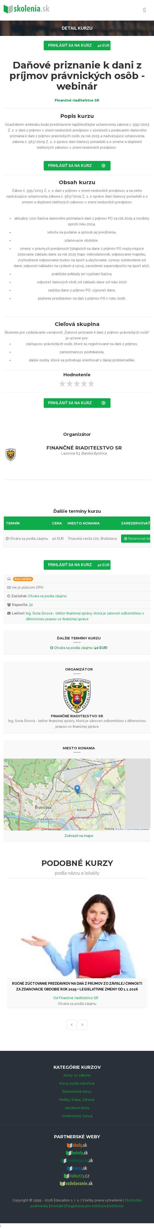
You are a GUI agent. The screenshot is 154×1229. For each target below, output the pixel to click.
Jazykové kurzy (77, 1108)
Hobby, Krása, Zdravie (77, 1100)
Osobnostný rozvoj (77, 1116)
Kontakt (57, 1206)
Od (56, 998)
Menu (123, 10)
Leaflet (119, 829)
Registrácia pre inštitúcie (86, 1206)
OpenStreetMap (133, 829)
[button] (77, 790)
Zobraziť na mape (78, 836)
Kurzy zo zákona (77, 1075)
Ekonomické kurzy (77, 1091)
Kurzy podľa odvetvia (77, 1083)
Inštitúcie (116, 1206)
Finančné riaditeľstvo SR (77, 100)
